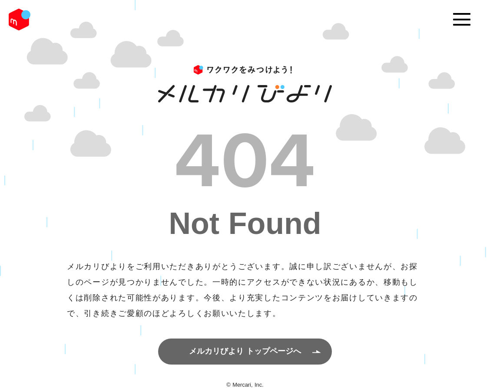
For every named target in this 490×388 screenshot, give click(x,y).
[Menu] (461, 19)
